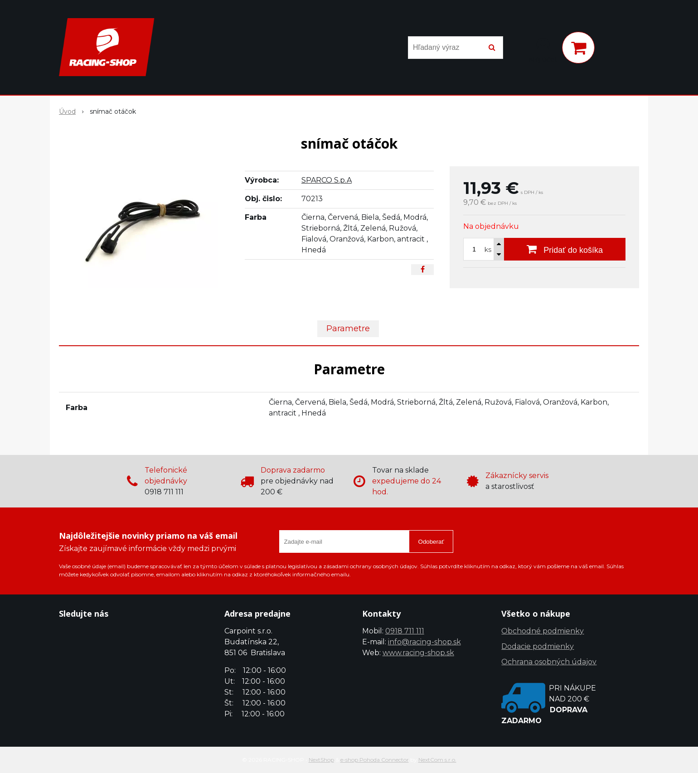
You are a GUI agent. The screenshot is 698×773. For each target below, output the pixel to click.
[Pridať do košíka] (564, 249)
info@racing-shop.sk (424, 642)
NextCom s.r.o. (437, 759)
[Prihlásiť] (543, 49)
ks (488, 250)
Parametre (348, 328)
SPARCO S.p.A (326, 180)
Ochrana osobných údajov (548, 661)
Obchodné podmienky (542, 631)
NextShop (321, 759)
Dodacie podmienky (537, 646)
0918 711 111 (404, 631)
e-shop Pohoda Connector (374, 759)
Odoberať (431, 541)
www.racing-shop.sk (418, 652)
